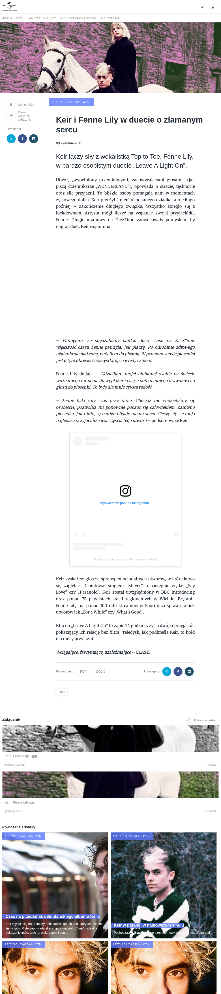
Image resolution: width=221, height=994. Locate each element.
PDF (83, 637)
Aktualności (13, 18)
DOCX (100, 637)
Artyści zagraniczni (78, 18)
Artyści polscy (42, 18)
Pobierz (44, 731)
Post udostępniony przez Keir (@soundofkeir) (125, 525)
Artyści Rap (111, 18)
